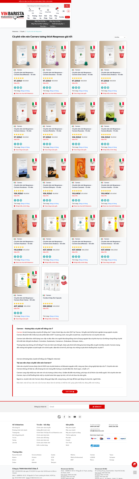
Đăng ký (96, 393)
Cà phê (120, 13)
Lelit (33, 447)
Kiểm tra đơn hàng (42, 431)
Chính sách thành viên (43, 429)
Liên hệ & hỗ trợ (99, 416)
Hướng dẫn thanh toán (43, 416)
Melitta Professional (77, 444)
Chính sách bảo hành (43, 421)
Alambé (34, 449)
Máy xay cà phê (62, 13)
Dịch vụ (65, 10)
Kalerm (14, 444)
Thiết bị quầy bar (97, 13)
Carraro (19, 318)
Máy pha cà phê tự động (79, 13)
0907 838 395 (106, 460)
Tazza (111, 442)
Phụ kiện (110, 13)
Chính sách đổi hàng (43, 424)
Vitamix (34, 444)
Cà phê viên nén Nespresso (34, 18)
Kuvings (112, 447)
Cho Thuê (87, 10)
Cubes (14, 449)
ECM (52, 444)
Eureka (53, 442)
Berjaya (53, 449)
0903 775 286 (104, 462)
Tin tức (42, 10)
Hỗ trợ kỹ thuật (118, 412)
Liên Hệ (14, 429)
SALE (121, 9)
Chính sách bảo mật (43, 426)
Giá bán (117, 23)
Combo (110, 10)
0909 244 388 (72, 462)
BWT (72, 447)
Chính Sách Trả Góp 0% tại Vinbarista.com (49, 419)
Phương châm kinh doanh (19, 416)
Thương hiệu (54, 10)
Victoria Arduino (36, 442)
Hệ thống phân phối (18, 421)
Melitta (73, 442)
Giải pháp (76, 10)
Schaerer (112, 444)
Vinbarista (15, 18)
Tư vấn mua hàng (99, 412)
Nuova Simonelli (17, 442)
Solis (52, 447)
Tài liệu (14, 426)
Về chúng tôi (16, 414)
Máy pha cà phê (47, 13)
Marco (92, 447)
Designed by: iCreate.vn (85, 476)
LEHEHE (92, 444)
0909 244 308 (70, 464)
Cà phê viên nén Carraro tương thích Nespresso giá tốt (42, 22)
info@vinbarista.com (36, 465)
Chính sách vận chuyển (44, 414)
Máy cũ (98, 10)
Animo (14, 447)
